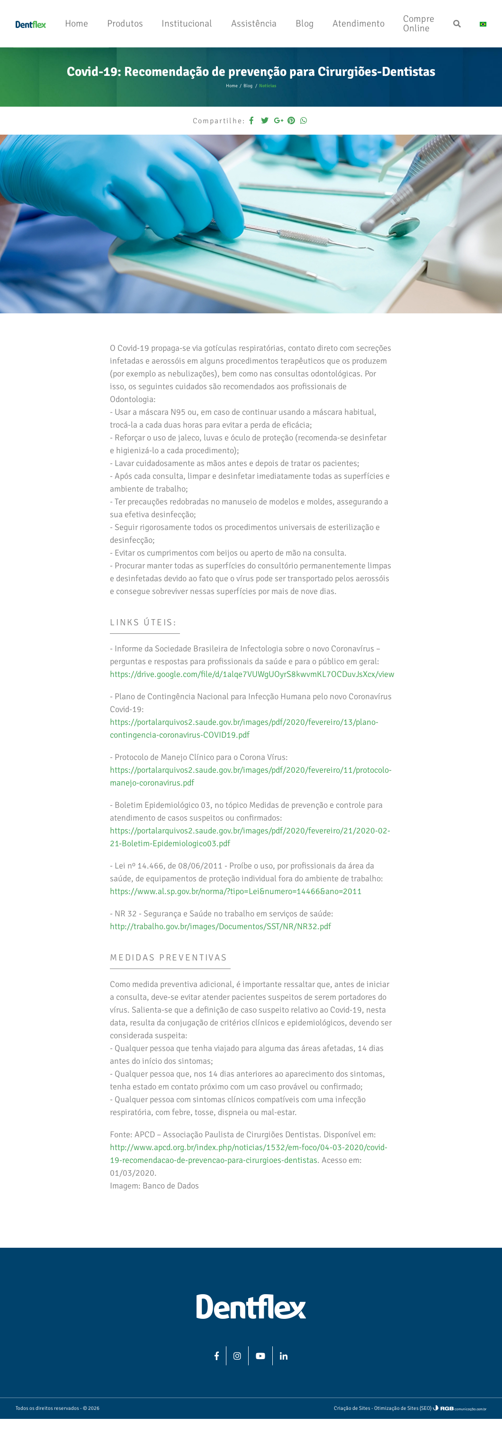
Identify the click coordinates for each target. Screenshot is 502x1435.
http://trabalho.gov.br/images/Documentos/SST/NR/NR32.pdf (220, 926)
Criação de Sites (352, 1408)
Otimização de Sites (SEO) (402, 1408)
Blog (248, 86)
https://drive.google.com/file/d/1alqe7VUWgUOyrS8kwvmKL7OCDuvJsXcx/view (252, 674)
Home (232, 86)
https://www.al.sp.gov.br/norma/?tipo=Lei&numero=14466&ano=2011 (236, 891)
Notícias (267, 86)
